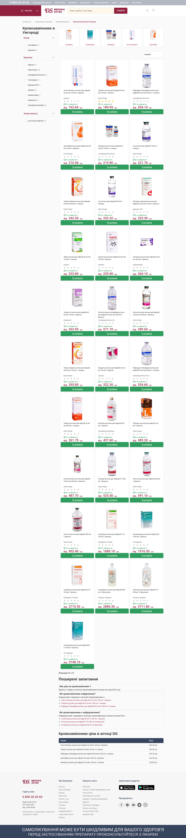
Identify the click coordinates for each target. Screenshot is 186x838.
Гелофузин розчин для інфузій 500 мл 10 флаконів (81, 719)
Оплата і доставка (114, 3)
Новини (62, 787)
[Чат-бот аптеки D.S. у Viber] (145, 800)
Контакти (62, 799)
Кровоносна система (43, 22)
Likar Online (149, 3)
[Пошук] (120, 11)
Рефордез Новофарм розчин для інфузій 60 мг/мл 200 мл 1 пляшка (88, 701)
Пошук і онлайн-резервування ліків (96, 784)
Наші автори (64, 796)
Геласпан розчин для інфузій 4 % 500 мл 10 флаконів (82, 716)
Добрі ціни (137, 3)
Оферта (62, 812)
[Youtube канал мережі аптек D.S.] (133, 800)
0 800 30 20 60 (32, 3)
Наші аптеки (98, 3)
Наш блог (86, 781)
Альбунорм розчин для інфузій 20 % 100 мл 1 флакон (83, 713)
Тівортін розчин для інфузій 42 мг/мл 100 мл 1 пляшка (83, 698)
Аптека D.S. (27, 22)
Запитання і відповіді (91, 799)
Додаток (86, 796)
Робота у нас (73, 3)
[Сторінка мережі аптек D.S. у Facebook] (121, 800)
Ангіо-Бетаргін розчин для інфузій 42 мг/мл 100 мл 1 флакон (86, 695)
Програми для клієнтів (55, 3)
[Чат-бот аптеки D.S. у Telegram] (139, 800)
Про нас (62, 781)
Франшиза (85, 3)
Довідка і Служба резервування (95, 793)
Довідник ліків (88, 809)
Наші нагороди (64, 784)
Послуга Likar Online (91, 806)
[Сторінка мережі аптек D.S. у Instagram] (127, 800)
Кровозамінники (62, 22)
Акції (127, 3)
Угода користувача (66, 809)
